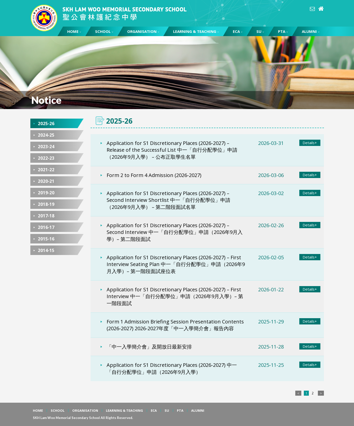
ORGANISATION (143, 31)
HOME (74, 31)
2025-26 (46, 123)
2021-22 (46, 170)
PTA (283, 31)
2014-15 (46, 250)
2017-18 (46, 216)
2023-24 (46, 146)
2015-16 (46, 239)
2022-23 (46, 158)
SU (260, 31)
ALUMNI (310, 31)
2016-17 (46, 227)
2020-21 (46, 181)
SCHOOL (104, 31)
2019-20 (46, 193)
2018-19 (46, 204)
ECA (237, 31)
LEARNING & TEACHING (196, 31)
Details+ (310, 142)
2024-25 (46, 135)
